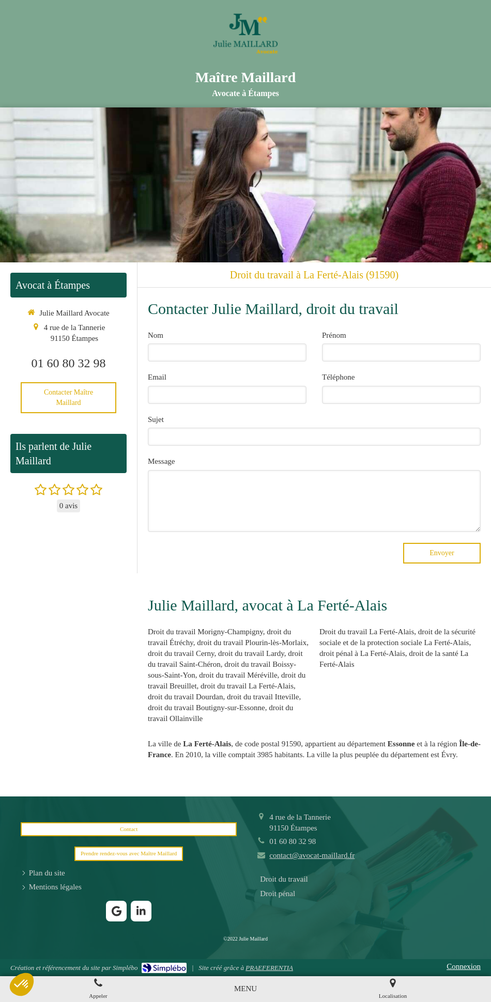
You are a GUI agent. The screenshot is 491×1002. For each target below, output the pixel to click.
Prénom (334, 335)
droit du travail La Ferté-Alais (247, 686)
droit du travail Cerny (181, 653)
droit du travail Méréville (238, 675)
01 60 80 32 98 (69, 363)
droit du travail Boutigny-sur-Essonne (206, 707)
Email (157, 377)
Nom (155, 335)
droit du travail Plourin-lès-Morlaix (251, 642)
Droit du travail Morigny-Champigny (205, 632)
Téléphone (338, 377)
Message (161, 461)
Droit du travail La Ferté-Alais (366, 632)
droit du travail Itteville (263, 697)
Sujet (156, 419)
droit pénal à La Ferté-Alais (362, 653)
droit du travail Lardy (251, 653)
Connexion (464, 966)
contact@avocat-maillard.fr (312, 855)
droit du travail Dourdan (185, 697)
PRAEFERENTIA (269, 968)
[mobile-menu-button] (245, 989)
